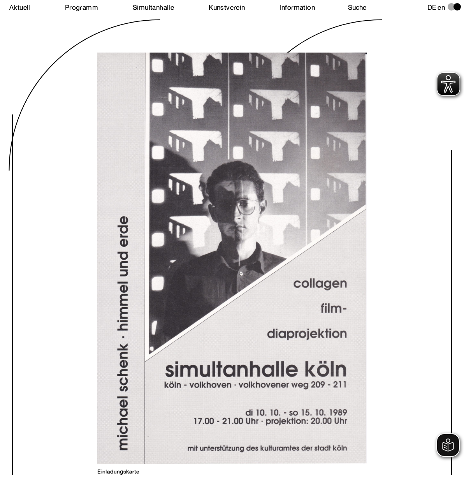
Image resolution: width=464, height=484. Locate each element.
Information (297, 7)
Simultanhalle (153, 7)
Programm (81, 7)
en (441, 7)
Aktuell (19, 7)
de (431, 7)
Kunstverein (227, 7)
